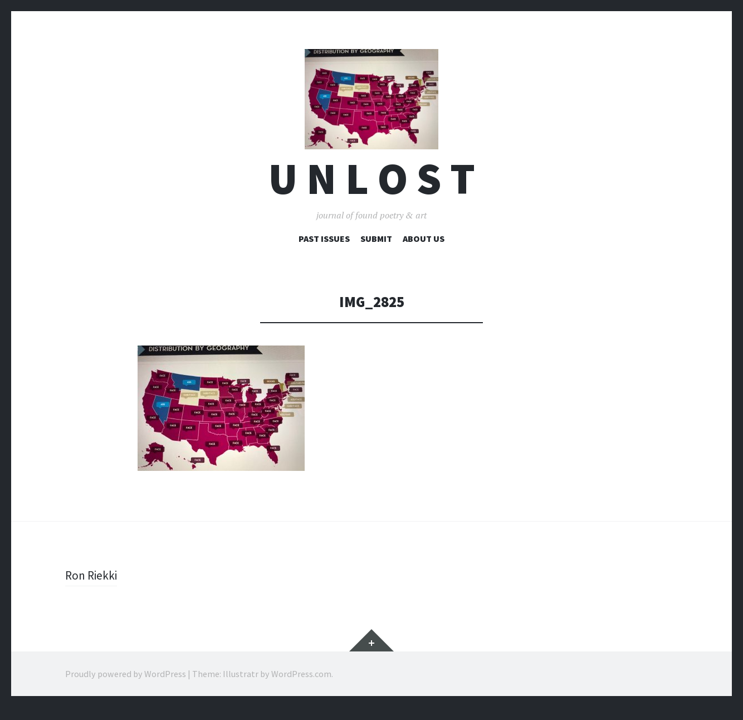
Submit (376, 251)
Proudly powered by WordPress (125, 686)
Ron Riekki (92, 588)
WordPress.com (301, 686)
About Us (423, 251)
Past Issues (324, 251)
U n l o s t (371, 191)
